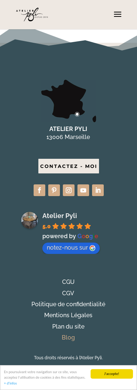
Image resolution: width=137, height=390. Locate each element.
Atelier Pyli (59, 216)
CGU (68, 281)
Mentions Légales (68, 315)
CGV (68, 293)
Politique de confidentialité (68, 304)
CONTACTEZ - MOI (68, 166)
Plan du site (68, 326)
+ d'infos (10, 383)
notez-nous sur (71, 247)
